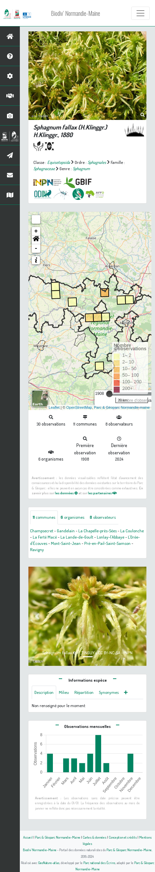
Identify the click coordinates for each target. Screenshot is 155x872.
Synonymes (109, 692)
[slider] (109, 394)
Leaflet (54, 407)
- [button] (36, 248)
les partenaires (102, 493)
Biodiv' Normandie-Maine (75, 13)
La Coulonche (132, 530)
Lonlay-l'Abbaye (110, 537)
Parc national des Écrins (99, 862)
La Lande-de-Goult (76, 537)
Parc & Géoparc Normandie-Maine (57, 837)
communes (44, 517)
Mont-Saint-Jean (66, 543)
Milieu (64, 692)
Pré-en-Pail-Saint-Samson (107, 543)
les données (66, 493)
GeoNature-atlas (48, 862)
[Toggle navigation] (140, 13)
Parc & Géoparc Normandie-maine (122, 407)
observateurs (103, 517)
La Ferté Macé (45, 537)
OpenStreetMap (79, 407)
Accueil (28, 837)
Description (44, 692)
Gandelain (66, 530)
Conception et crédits (123, 837)
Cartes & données (94, 837)
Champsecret (41, 530)
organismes (72, 517)
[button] (36, 240)
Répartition (84, 692)
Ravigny (37, 549)
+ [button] (36, 231)
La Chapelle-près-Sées (97, 530)
